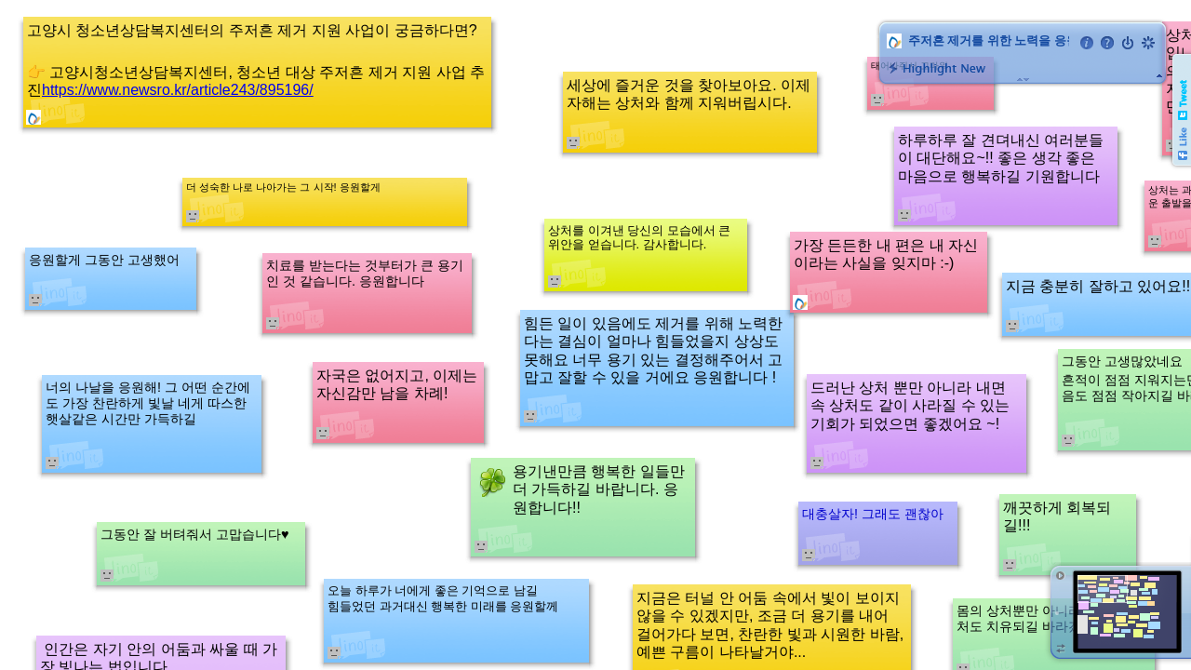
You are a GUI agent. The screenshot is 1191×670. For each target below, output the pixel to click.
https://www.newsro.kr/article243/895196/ (178, 90)
